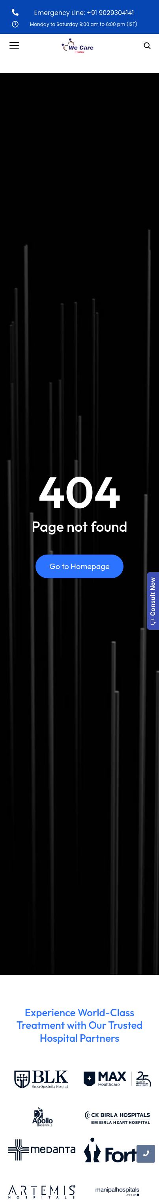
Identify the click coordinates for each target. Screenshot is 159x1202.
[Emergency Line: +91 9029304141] (15, 13)
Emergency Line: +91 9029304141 (84, 12)
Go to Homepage (79, 566)
